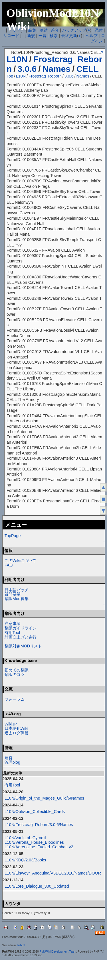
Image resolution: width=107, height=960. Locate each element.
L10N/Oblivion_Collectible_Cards (35, 811)
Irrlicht (21, 945)
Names (56, 69)
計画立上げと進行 (21, 637)
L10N (17, 59)
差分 (55, 30)
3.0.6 (27, 69)
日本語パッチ (17, 590)
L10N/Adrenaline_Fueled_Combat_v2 (39, 847)
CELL (87, 69)
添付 (99, 30)
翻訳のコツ (15, 674)
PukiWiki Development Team (58, 951)
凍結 (44, 30)
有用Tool (12, 632)
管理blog (12, 762)
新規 (31, 35)
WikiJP (11, 724)
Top (10, 76)
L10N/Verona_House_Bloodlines (34, 842)
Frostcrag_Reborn (45, 76)
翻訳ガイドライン (21, 628)
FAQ (9, 565)
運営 (9, 757)
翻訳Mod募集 (17, 598)
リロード (11, 35)
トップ (14, 30)
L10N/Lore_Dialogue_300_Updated (37, 886)
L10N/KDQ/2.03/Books (25, 860)
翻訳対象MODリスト (23, 646)
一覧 (43, 35)
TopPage (13, 535)
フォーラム (15, 699)
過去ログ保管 (17, 733)
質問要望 (13, 594)
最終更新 (69, 35)
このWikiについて (20, 560)
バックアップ (74, 30)
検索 (54, 35)
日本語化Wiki (16, 728)
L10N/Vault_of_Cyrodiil (25, 837)
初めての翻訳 (17, 670)
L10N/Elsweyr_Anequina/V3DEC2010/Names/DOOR (53, 873)
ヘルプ (92, 35)
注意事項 (13, 623)
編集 (32, 30)
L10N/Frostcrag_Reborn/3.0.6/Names (39, 824)
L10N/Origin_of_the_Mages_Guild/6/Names (44, 798)
